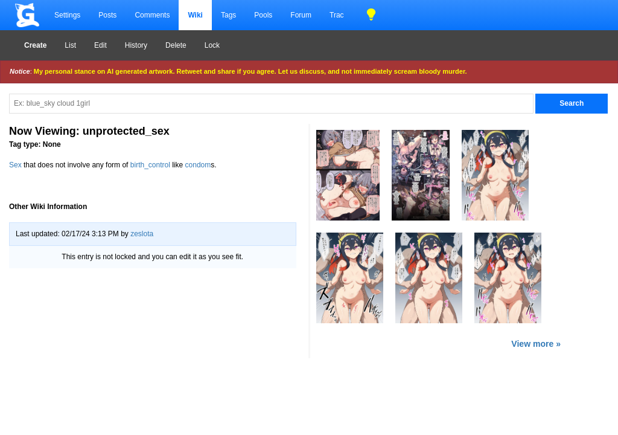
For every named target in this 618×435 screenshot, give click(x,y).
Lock (212, 45)
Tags (228, 15)
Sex (15, 165)
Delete (175, 45)
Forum (300, 15)
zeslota (141, 234)
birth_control (150, 165)
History (136, 45)
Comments (152, 15)
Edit (100, 45)
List (70, 45)
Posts (107, 15)
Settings (67, 15)
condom (198, 165)
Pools (263, 15)
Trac (337, 15)
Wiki (195, 15)
